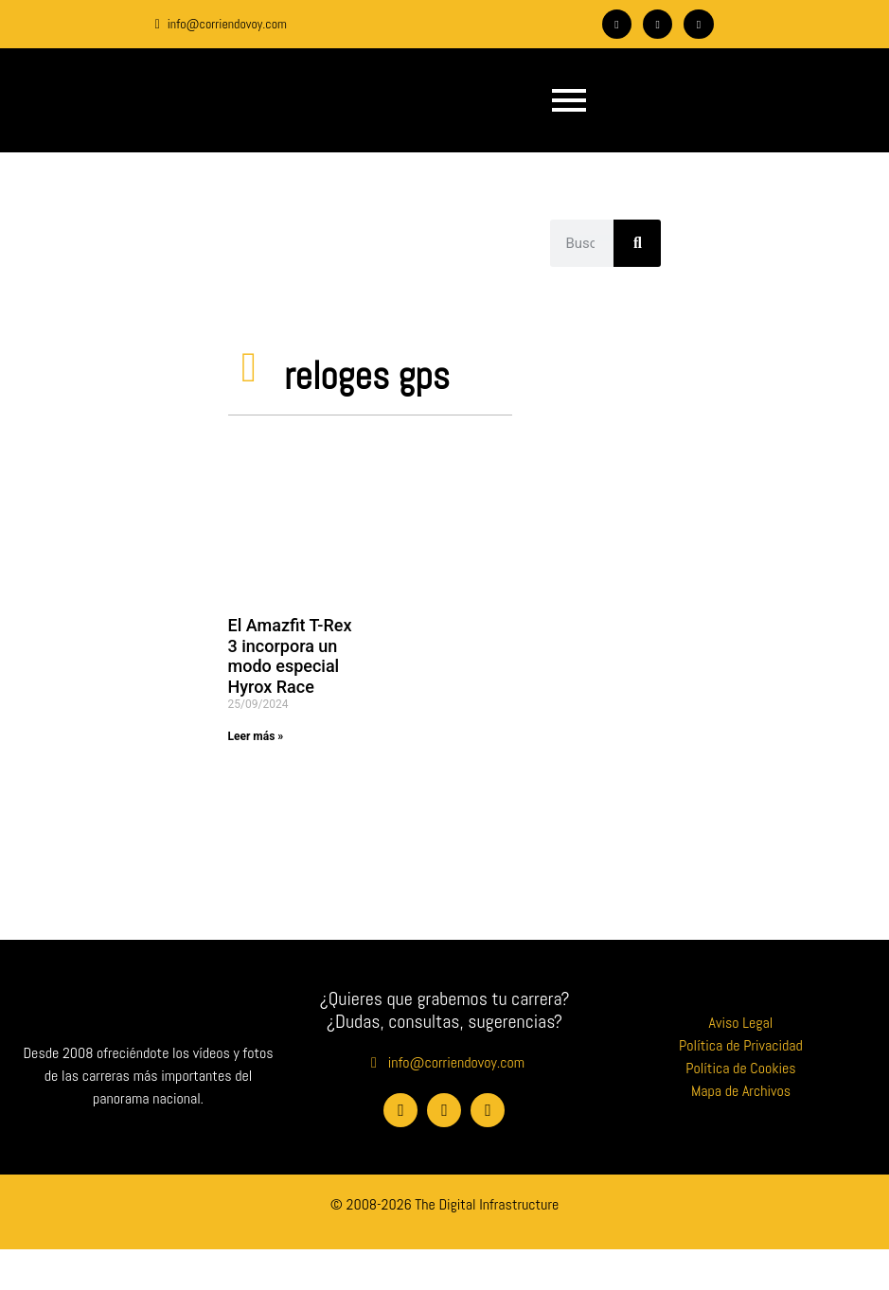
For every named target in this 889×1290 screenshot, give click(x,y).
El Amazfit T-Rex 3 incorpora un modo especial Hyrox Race (290, 656)
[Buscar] (637, 243)
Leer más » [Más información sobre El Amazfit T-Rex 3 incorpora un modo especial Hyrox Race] (256, 736)
